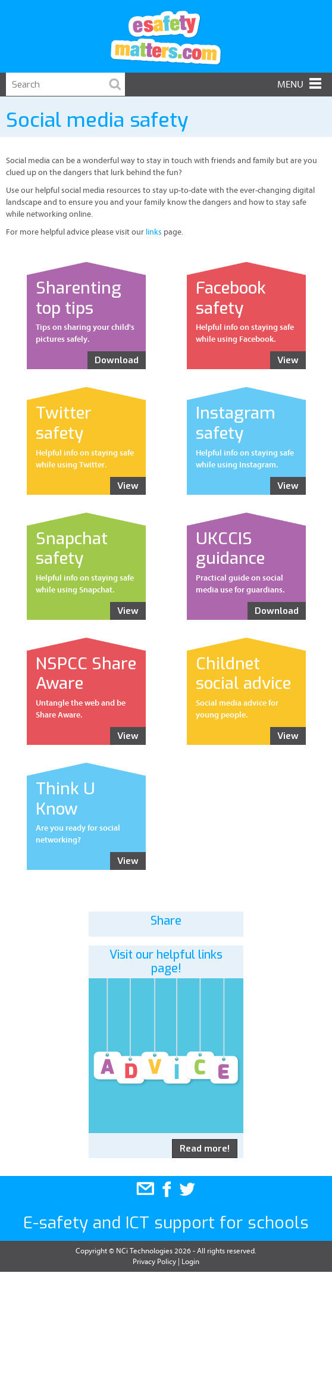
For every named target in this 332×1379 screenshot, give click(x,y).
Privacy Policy (154, 1261)
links (154, 232)
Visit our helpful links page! (166, 961)
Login (190, 1261)
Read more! (205, 1149)
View (288, 360)
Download (117, 360)
